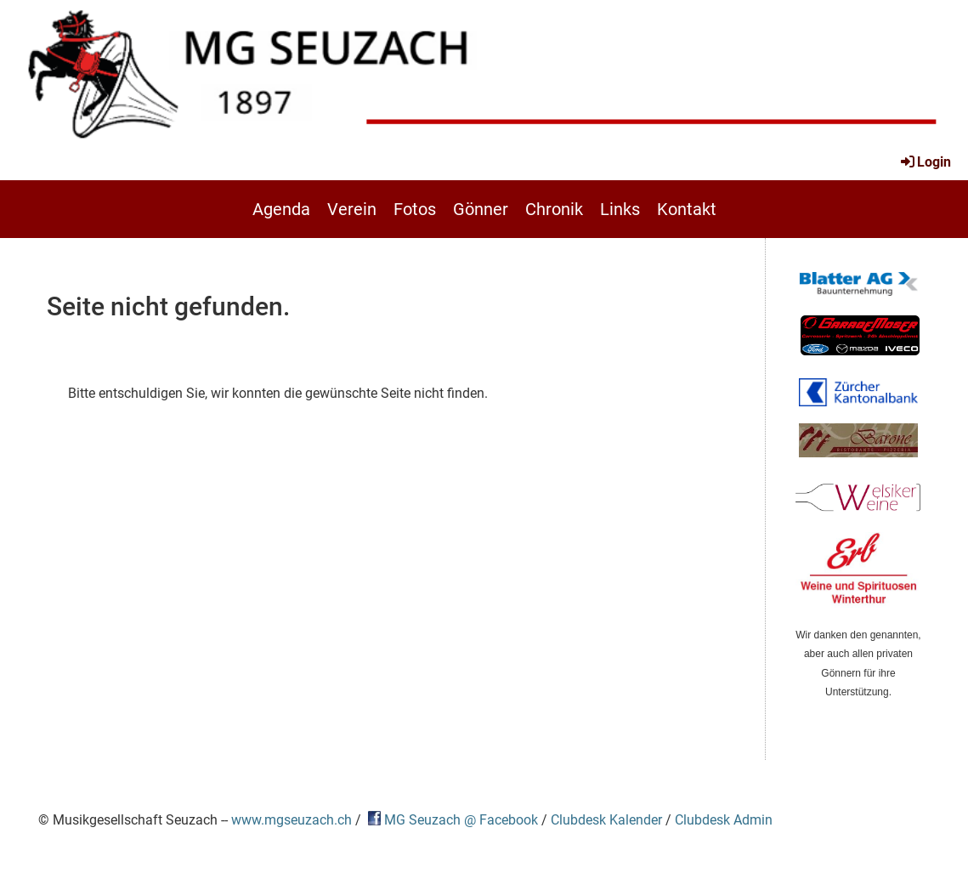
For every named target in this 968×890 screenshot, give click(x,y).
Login (924, 162)
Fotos (414, 209)
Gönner (480, 209)
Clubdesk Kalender (606, 821)
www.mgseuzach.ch (291, 821)
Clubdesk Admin (724, 821)
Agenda (281, 209)
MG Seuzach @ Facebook (461, 821)
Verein (351, 209)
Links (620, 209)
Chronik (554, 209)
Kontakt (686, 209)
